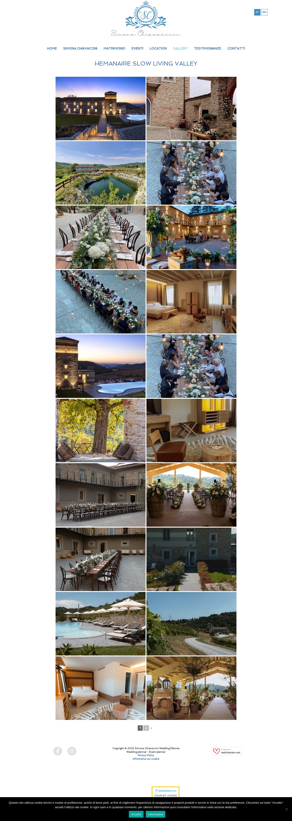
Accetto (136, 814)
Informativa (155, 814)
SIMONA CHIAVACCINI (80, 48)
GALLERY (180, 48)
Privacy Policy (146, 755)
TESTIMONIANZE (207, 48)
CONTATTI (236, 48)
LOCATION (158, 48)
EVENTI (137, 48)
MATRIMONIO (114, 48)
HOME (52, 48)
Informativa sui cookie (146, 758)
